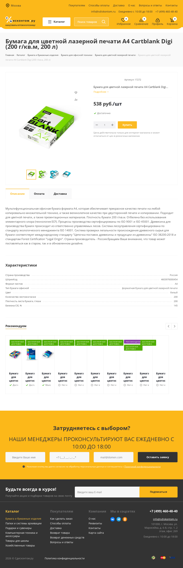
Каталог (12, 511)
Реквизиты (95, 523)
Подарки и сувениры (18, 528)
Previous (169, 326)
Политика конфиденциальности (65, 558)
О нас (131, 5)
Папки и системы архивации (23, 523)
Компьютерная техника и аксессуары (21, 534)
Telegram (119, 519)
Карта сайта (96, 532)
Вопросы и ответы (150, 5)
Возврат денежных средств (67, 537)
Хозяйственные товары (20, 545)
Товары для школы (17, 540)
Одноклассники (125, 519)
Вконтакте (112, 519)
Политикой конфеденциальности (142, 466)
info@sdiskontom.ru (103, 11)
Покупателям (77, 5)
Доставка (119, 5)
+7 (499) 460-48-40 (166, 11)
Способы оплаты (99, 5)
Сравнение (141, 24)
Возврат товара (60, 532)
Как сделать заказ (61, 518)
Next (175, 326)
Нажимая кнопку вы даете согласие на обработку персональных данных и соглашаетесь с (94, 466)
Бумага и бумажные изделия (23, 518)
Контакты (172, 5)
